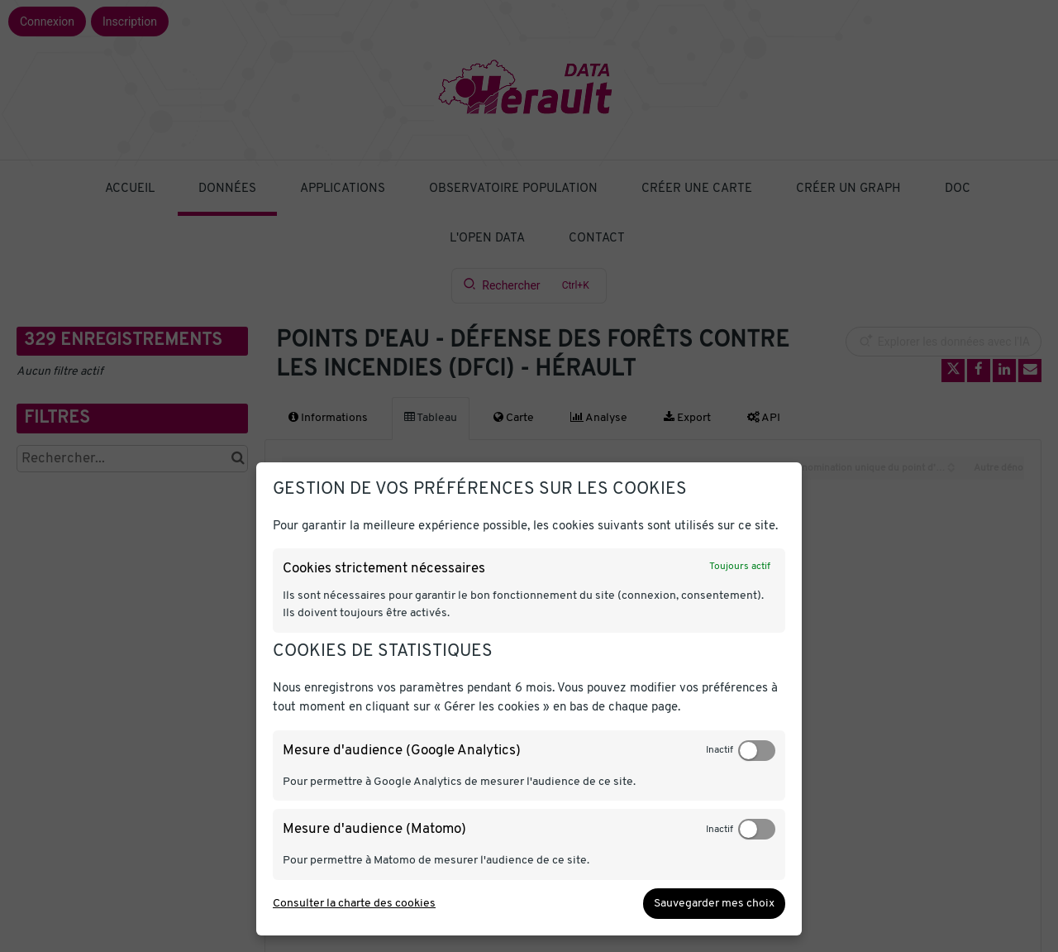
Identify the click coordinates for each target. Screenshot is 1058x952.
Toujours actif (739, 567)
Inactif (719, 750)
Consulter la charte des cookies (354, 903)
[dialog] (529, 698)
